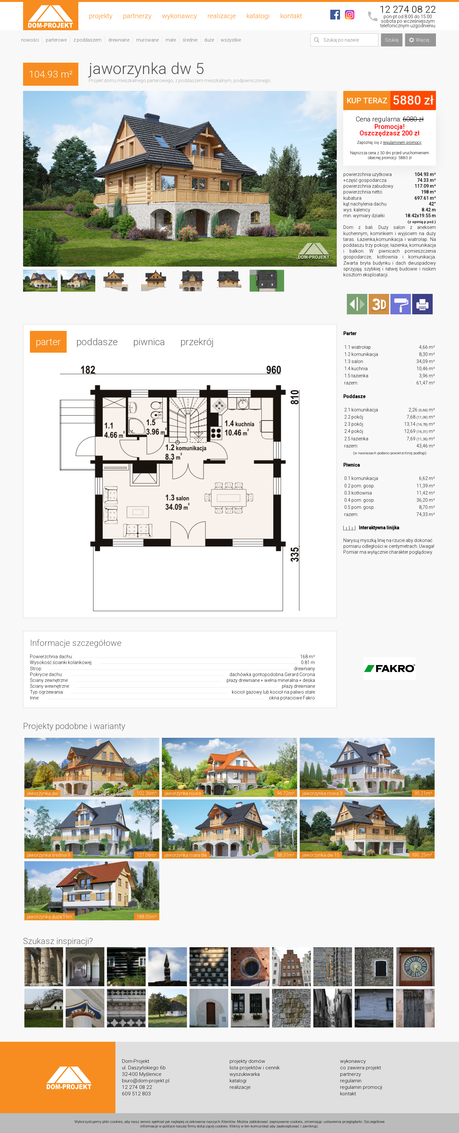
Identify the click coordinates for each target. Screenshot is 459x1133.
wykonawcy (179, 16)
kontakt (291, 16)
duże (209, 40)
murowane (147, 40)
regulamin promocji (361, 1085)
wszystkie (231, 40)
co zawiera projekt (360, 1065)
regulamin (350, 1078)
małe (170, 40)
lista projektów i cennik (255, 1065)
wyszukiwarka (245, 1072)
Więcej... (420, 40)
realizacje (221, 16)
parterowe (56, 40)
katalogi (258, 16)
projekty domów (247, 1059)
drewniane (118, 40)
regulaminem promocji (402, 142)
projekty (100, 16)
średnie (190, 40)
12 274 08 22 (407, 9)
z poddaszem (87, 40)
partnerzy (137, 16)
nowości (30, 40)
